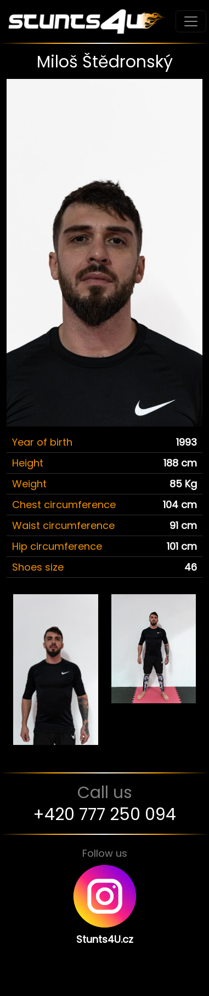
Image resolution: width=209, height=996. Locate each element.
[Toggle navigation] (191, 21)
